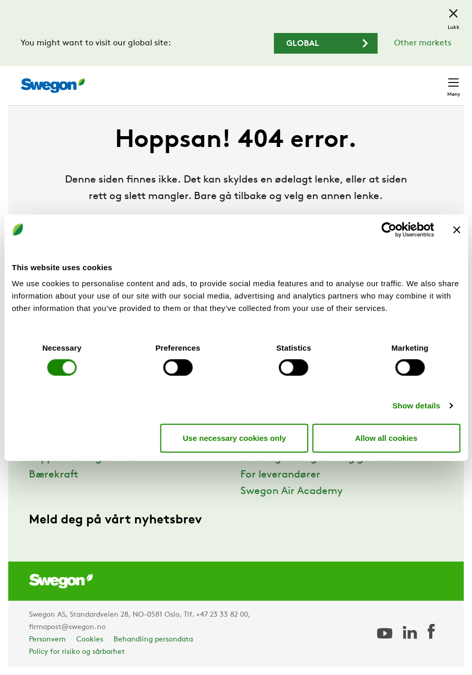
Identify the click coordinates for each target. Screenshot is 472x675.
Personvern (47, 640)
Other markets (422, 43)
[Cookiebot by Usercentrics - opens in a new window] (389, 229)
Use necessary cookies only (234, 437)
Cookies (89, 640)
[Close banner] (456, 229)
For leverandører (280, 475)
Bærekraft (53, 475)
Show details (417, 405)
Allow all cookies (386, 437)
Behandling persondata (153, 640)
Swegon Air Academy (291, 491)
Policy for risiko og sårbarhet (77, 652)
